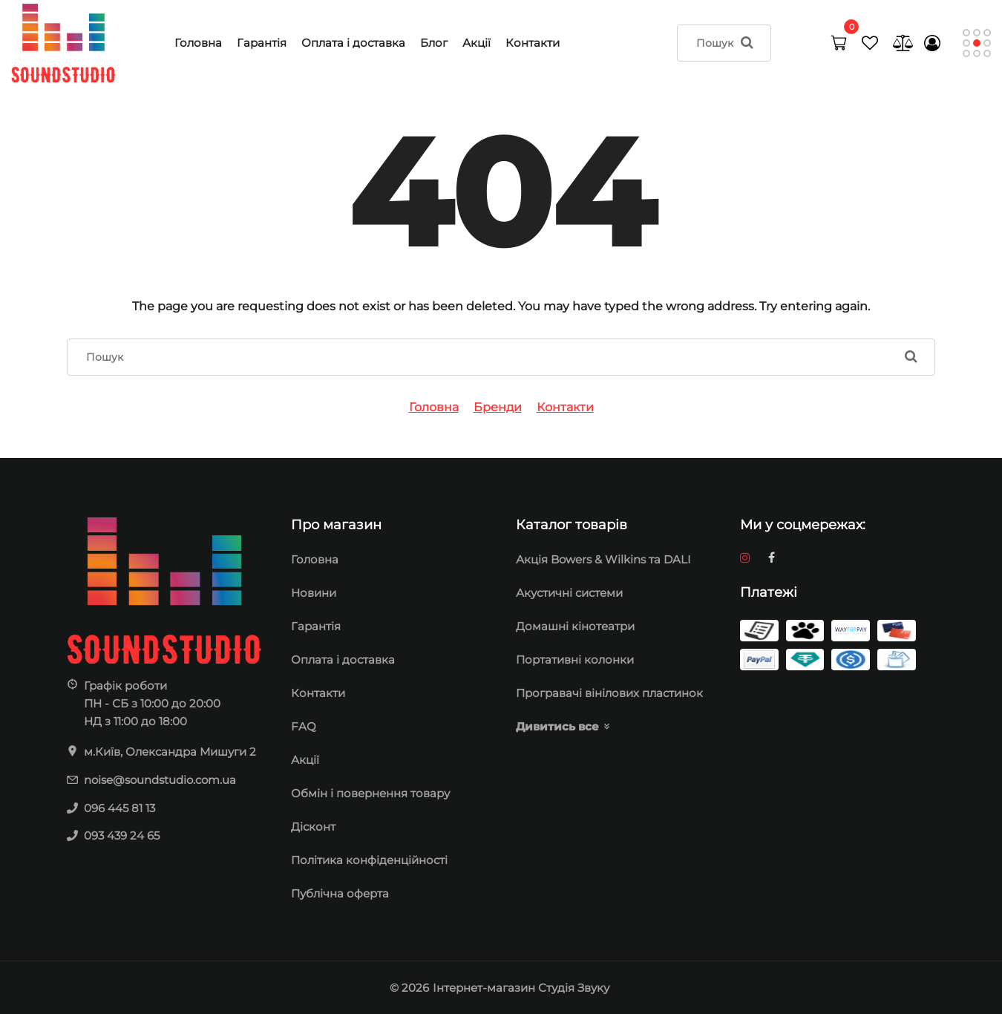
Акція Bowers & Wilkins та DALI (603, 559)
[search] (724, 43)
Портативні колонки (575, 659)
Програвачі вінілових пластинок (609, 693)
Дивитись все (557, 726)
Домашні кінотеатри (575, 626)
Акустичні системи (569, 593)
